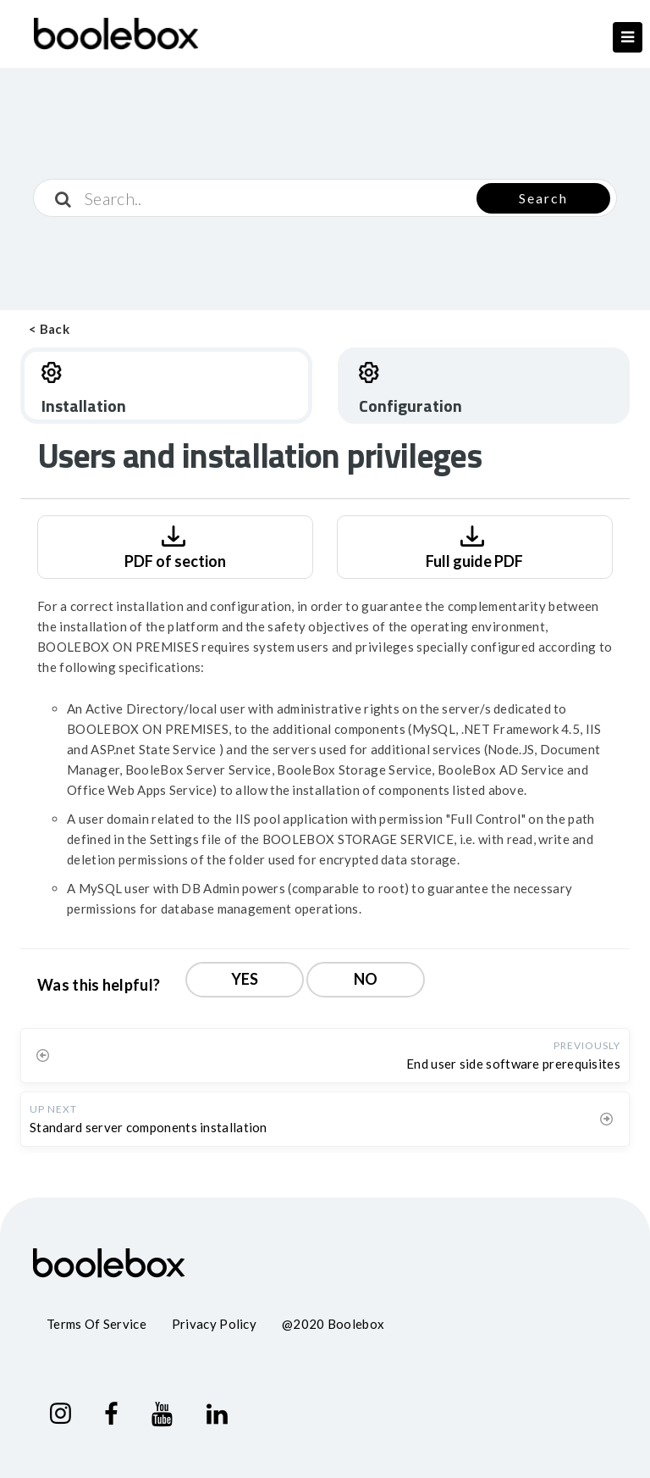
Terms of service (96, 1323)
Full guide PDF (474, 545)
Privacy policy (214, 1323)
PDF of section (175, 545)
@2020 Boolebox (333, 1323)
